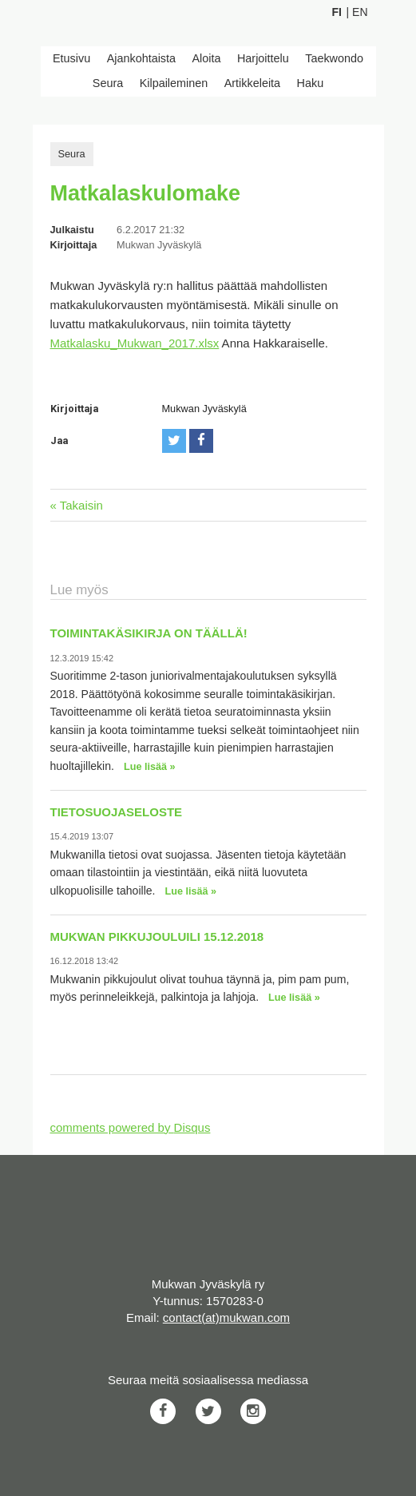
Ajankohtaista (141, 58)
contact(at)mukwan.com (226, 1317)
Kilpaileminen (174, 83)
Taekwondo (334, 58)
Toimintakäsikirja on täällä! (149, 633)
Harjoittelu (263, 58)
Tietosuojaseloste (116, 812)
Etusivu (71, 58)
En (359, 12)
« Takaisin (76, 505)
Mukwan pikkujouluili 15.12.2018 (157, 936)
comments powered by (130, 1127)
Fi (337, 12)
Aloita (206, 58)
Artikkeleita (252, 83)
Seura (108, 83)
